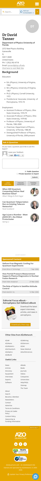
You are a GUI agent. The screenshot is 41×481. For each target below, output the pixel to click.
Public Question (33, 171)
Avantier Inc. (10, 292)
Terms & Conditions (12, 408)
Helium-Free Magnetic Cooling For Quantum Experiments (18, 264)
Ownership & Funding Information (12, 420)
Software (8, 382)
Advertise (8, 405)
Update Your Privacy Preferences (20, 474)
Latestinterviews (7, 183)
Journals (24, 371)
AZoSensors (25, 343)
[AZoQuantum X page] (25, 444)
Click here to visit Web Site (13, 68)
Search (7, 394)
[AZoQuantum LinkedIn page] (16, 444)
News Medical (26, 349)
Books (23, 368)
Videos (23, 374)
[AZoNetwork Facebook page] (20, 444)
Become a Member (12, 397)
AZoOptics (9, 352)
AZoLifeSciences (26, 352)
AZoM (7, 340)
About (7, 391)
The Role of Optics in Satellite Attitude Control (19, 287)
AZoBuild (8, 355)
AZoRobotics (9, 346)
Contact (8, 403)
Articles (8, 368)
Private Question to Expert (29, 174)
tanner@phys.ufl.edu (16, 65)
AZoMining (24, 340)
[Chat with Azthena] (35, 476)
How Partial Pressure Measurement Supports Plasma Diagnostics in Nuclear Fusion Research (20, 276)
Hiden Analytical (12, 282)
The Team (24, 388)
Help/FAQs (24, 382)
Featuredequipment (20, 183)
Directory (8, 371)
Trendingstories (33, 183)
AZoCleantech (10, 349)
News (7, 365)
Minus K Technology (13, 269)
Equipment (9, 374)
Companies (25, 377)
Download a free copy (20, 324)
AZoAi (23, 346)
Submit (35, 177)
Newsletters (9, 400)
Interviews (9, 377)
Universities (25, 379)
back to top (34, 427)
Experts (8, 379)
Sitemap (24, 385)
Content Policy (10, 416)
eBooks (23, 365)
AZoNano (8, 343)
